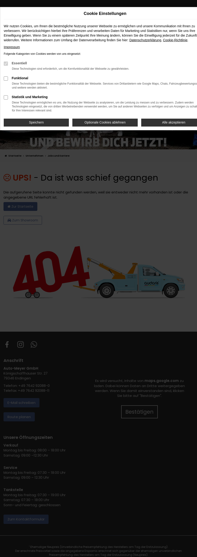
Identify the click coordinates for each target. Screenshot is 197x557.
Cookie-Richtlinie (175, 40)
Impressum (12, 47)
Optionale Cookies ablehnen (105, 122)
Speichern (36, 122)
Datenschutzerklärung (145, 40)
